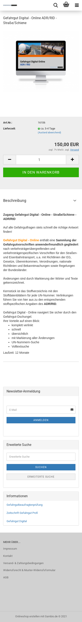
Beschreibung (14, 200)
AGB (5, 577)
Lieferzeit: (9, 128)
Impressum (10, 548)
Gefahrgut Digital (17, 521)
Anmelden (41, 420)
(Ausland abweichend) (49, 132)
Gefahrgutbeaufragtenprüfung (24, 504)
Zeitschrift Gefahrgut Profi (22, 512)
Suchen (41, 467)
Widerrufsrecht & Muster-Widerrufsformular (29, 570)
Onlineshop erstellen (27, 616)
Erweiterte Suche (41, 476)
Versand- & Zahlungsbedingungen (23, 563)
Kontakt (7, 555)
